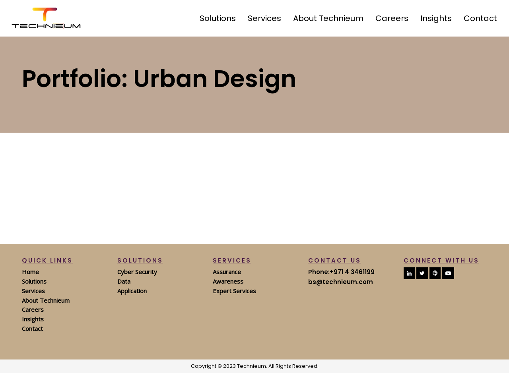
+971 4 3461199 (352, 272)
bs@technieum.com (340, 282)
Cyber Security (137, 272)
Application (132, 291)
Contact (32, 328)
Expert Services (234, 291)
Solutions (34, 281)
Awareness (228, 281)
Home (30, 272)
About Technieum (46, 300)
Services (33, 291)
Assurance (227, 272)
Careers (33, 309)
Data (123, 281)
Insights (33, 319)
